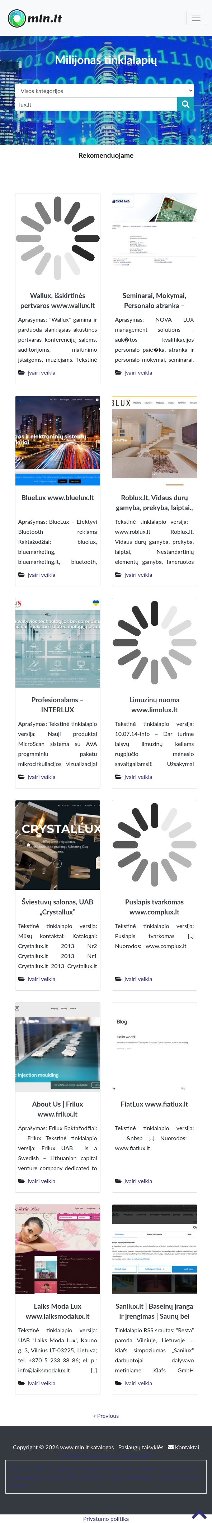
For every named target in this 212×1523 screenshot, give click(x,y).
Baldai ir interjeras (132, 1476)
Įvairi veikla (42, 372)
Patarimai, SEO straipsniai (41, 1468)
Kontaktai (183, 1447)
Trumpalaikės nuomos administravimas (57, 1476)
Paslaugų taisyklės (141, 1447)
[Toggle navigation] (196, 18)
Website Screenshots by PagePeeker (106, 1455)
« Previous (106, 1415)
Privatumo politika (106, 1518)
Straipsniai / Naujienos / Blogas (117, 1468)
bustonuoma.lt (179, 1468)
